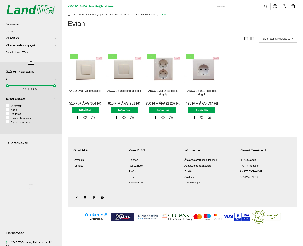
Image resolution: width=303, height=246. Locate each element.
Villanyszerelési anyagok (20, 45)
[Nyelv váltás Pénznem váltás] (275, 6)
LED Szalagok (248, 159)
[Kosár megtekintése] (292, 6)
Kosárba (85, 110)
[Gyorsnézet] (77, 118)
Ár (7, 79)
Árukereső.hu (96, 219)
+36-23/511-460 (77, 6)
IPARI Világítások (249, 165)
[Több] (31, 62)
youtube (102, 197)
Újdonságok (12, 24)
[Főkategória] (70, 14)
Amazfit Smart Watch (17, 52)
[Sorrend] (278, 39)
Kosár (132, 177)
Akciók (9, 31)
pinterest (93, 197)
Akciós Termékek (20, 122)
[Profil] (283, 6)
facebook (76, 197)
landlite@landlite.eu (102, 6)
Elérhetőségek (192, 182)
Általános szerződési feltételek (201, 159)
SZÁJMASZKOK (249, 177)
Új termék (16, 105)
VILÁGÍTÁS (12, 38)
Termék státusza (15, 98)
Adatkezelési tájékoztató (197, 165)
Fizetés (188, 171)
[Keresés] (242, 6)
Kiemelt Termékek (21, 118)
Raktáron (16, 113)
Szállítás (189, 177)
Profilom (133, 171)
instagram (85, 197)
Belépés (133, 159)
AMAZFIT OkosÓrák (251, 171)
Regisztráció (136, 165)
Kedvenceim (136, 182)
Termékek (78, 165)
